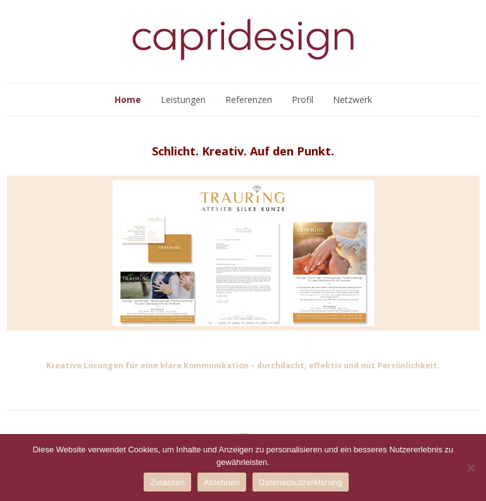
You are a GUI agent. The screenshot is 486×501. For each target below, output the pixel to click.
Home (128, 100)
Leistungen (183, 100)
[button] (215, 320)
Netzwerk (352, 100)
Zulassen (167, 482)
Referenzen (248, 100)
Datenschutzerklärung (300, 482)
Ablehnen (222, 482)
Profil (302, 100)
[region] (243, 253)
